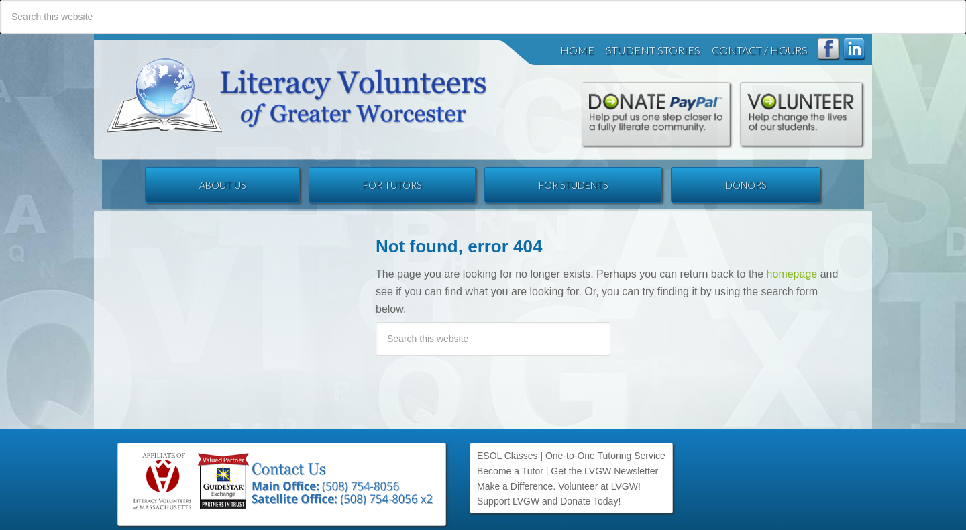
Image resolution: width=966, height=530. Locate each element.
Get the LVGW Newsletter (604, 471)
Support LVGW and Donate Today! (549, 501)
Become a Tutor (510, 471)
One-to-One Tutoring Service (605, 455)
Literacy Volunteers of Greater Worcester (297, 95)
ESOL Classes (507, 455)
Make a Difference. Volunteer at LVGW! (559, 486)
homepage (792, 274)
